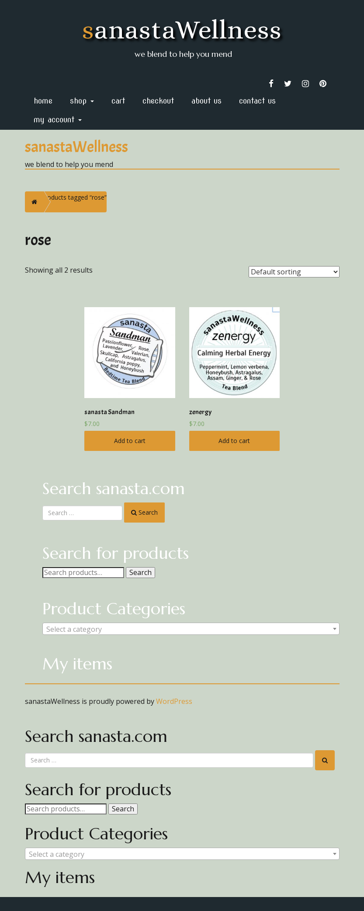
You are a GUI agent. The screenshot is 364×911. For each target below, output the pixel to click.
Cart (118, 100)
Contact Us (257, 100)
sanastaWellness (182, 29)
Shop (82, 100)
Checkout (158, 100)
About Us (206, 100)
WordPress (174, 701)
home (43, 100)
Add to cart (130, 440)
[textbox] (191, 629)
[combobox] (191, 629)
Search (140, 572)
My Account (58, 119)
